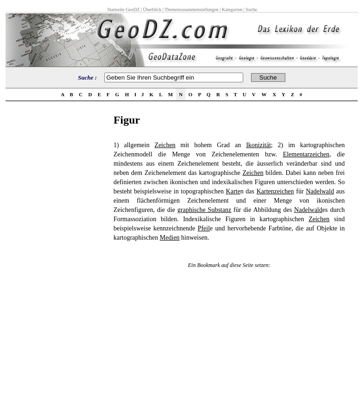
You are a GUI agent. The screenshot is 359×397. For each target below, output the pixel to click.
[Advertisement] (56, 252)
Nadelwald (320, 191)
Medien (170, 237)
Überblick (152, 9)
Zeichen (165, 145)
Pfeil (204, 228)
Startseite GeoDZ (123, 9)
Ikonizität (258, 145)
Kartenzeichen (275, 191)
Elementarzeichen (306, 154)
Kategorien (232, 9)
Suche (251, 9)
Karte (233, 191)
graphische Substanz (204, 209)
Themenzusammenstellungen (191, 9)
